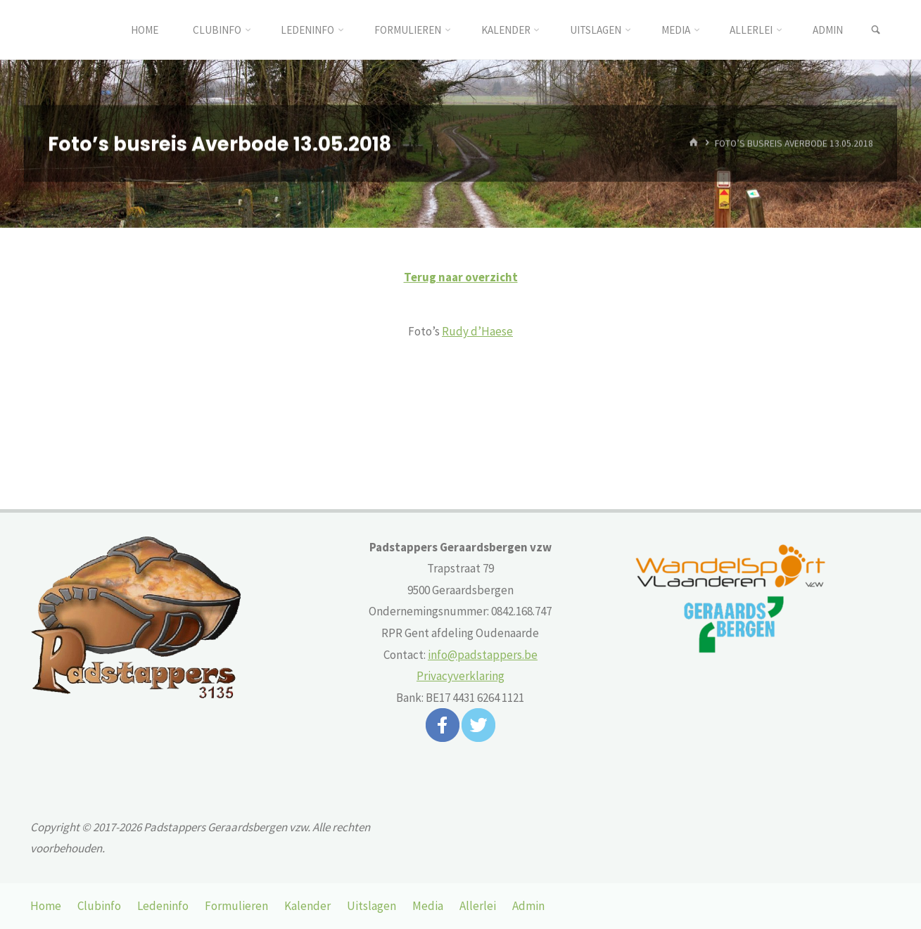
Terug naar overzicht (461, 277)
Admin (528, 906)
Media (427, 906)
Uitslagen (371, 906)
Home (45, 906)
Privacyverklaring (460, 676)
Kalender (307, 906)
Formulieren (236, 906)
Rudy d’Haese (477, 331)
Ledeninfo (163, 906)
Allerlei (477, 906)
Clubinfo (99, 906)
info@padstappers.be (483, 654)
